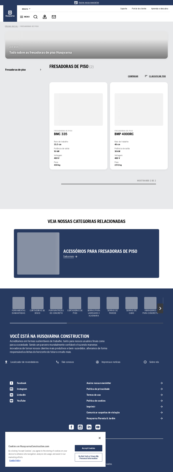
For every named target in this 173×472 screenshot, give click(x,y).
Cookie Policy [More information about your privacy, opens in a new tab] (14, 460)
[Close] (99, 438)
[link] (86, 3)
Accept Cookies (88, 448)
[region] (55, 449)
